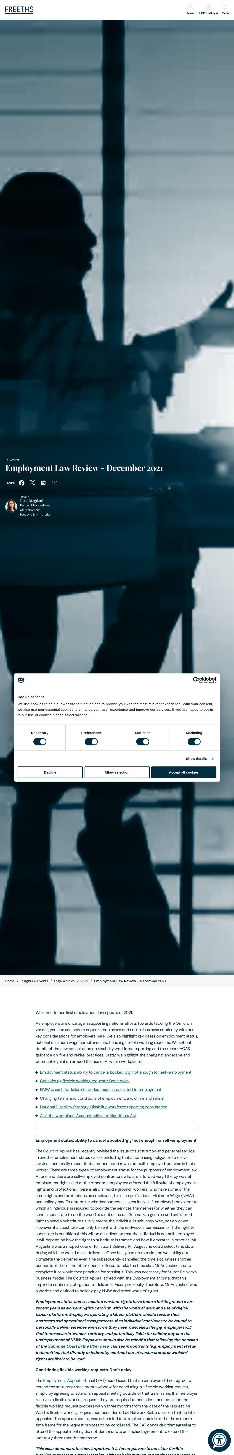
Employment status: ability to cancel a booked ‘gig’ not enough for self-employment (115, 1072)
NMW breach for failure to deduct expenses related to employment (100, 1089)
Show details (196, 758)
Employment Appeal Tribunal (69, 1380)
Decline (50, 772)
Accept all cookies (184, 772)
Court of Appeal (57, 1151)
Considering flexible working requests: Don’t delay (85, 1081)
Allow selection (116, 772)
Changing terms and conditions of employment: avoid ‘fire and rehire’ (102, 1098)
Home (10, 981)
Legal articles (64, 981)
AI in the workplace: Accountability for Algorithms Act (88, 1115)
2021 (84, 981)
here (101, 1036)
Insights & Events (34, 981)
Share (10, 483)
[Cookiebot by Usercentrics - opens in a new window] (196, 680)
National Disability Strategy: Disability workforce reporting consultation (103, 1107)
